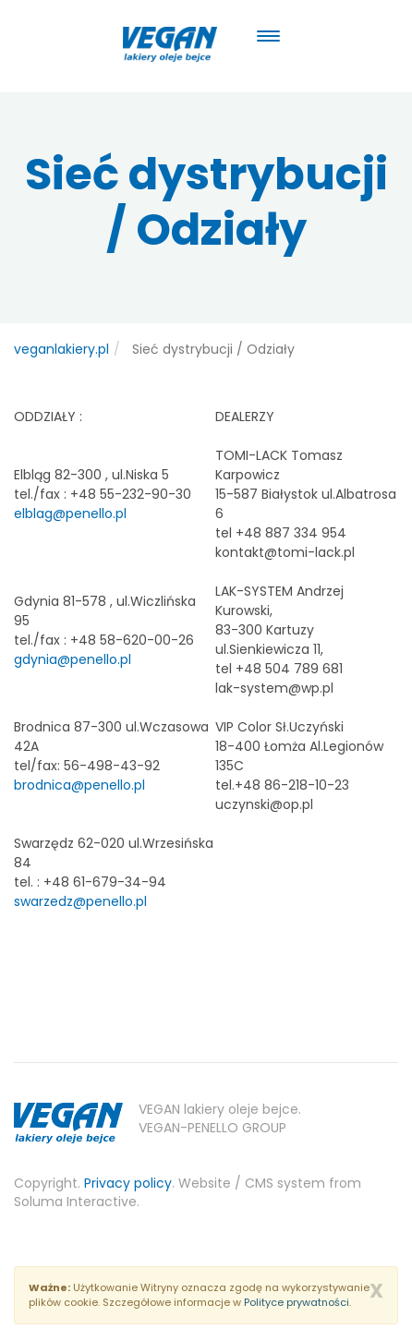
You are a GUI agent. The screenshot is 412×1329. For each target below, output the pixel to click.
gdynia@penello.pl (72, 659)
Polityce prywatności (296, 1302)
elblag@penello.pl (70, 513)
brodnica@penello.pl (79, 785)
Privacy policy (128, 1183)
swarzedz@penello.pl (80, 901)
